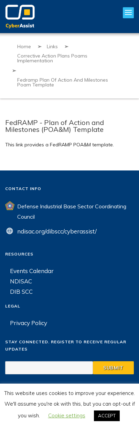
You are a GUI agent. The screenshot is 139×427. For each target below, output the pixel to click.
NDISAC (21, 281)
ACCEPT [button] (107, 415)
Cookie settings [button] (66, 415)
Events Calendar (32, 270)
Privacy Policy (28, 322)
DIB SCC (21, 291)
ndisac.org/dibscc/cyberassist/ (57, 231)
